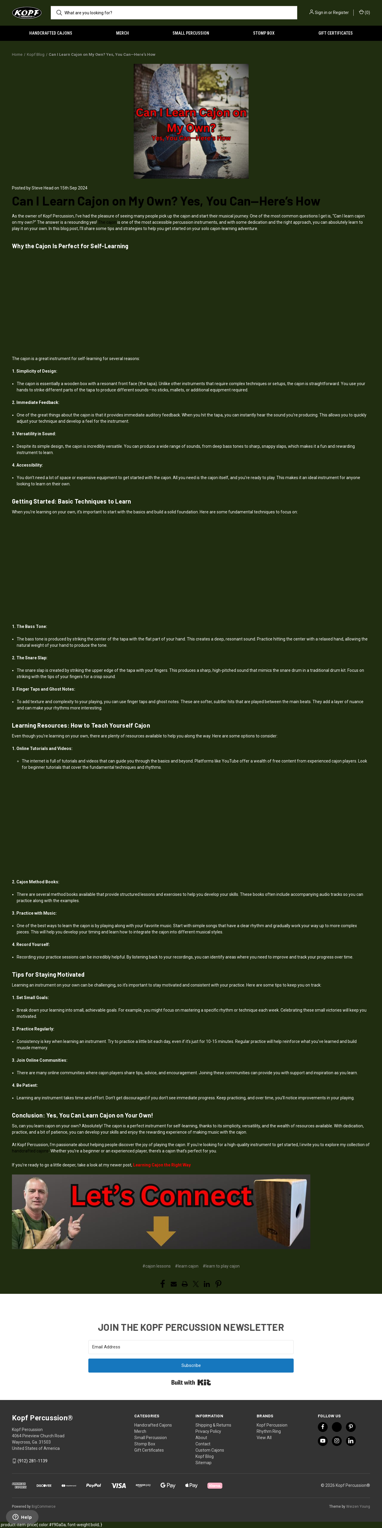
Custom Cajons (209, 1450)
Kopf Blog (204, 1456)
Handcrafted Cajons (50, 33)
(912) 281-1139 (32, 1461)
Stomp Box (264, 33)
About (201, 1437)
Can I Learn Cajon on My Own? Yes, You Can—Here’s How (166, 200)
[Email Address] (191, 1347)
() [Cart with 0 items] (364, 12)
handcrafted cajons (30, 1151)
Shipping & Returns (213, 1425)
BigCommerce (44, 1506)
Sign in (321, 12)
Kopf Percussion (272, 1425)
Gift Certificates (335, 33)
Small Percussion (190, 33)
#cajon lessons (156, 1266)
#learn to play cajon (221, 1266)
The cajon (107, 222)
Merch (122, 33)
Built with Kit (191, 1382)
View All (264, 1437)
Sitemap (203, 1462)
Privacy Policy (208, 1431)
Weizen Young (358, 1506)
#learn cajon (186, 1266)
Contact (202, 1443)
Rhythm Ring (269, 1431)
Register (341, 12)
